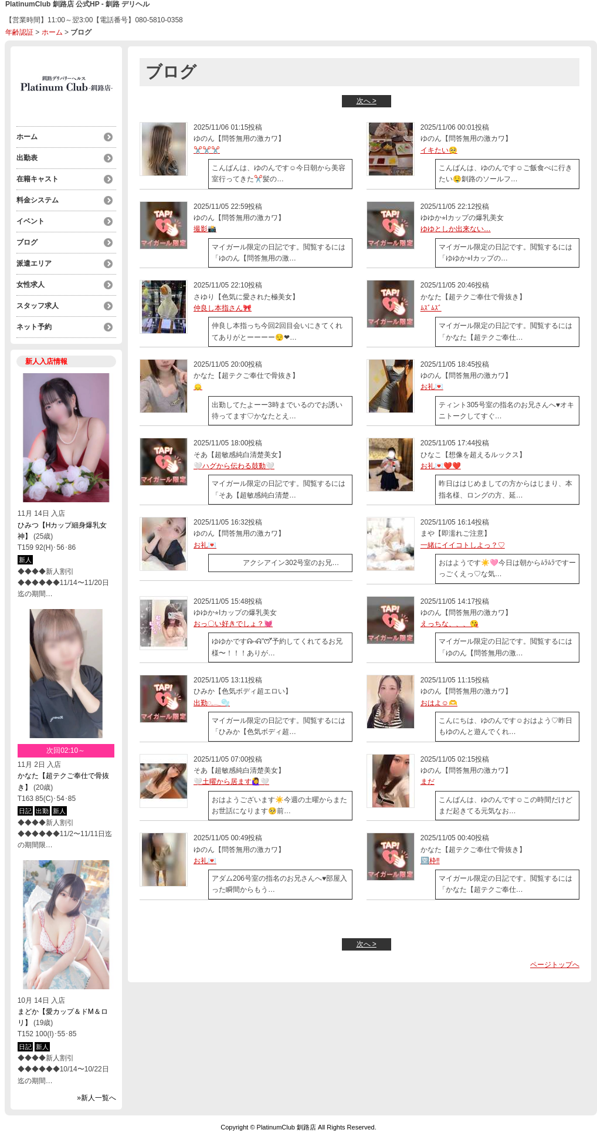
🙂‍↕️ (198, 387)
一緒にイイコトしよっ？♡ (462, 545)
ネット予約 (34, 327)
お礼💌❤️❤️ (440, 466)
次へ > (366, 101)
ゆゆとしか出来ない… (455, 229)
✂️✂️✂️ (207, 150)
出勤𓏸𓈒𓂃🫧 (212, 703)
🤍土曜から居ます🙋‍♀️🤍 (231, 781)
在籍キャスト (37, 179)
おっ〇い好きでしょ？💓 (233, 624)
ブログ (27, 242)
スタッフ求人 (37, 306)
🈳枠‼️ (430, 861)
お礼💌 (431, 387)
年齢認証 (19, 32)
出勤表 (27, 158)
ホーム (52, 32)
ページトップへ (554, 965)
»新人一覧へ (96, 1098)
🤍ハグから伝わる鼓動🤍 (234, 466)
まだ (427, 781)
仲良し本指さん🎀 (223, 308)
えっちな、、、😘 (449, 624)
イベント (30, 221)
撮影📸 (205, 229)
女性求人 (30, 284)
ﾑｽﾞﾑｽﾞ (431, 308)
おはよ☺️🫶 (438, 703)
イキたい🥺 (438, 150)
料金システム (37, 200)
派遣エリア (34, 263)
